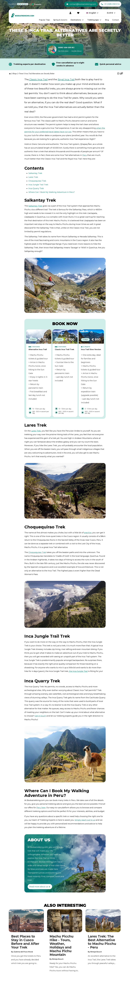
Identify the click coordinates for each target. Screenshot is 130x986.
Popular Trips (44, 20)
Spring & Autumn (60, 20)
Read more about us (39, 887)
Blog (107, 20)
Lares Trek (33, 177)
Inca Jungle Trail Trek (38, 185)
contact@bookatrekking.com (81, 4)
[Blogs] (15, 73)
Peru (84, 155)
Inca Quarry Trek (36, 188)
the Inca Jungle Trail (78, 671)
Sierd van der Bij (66, 48)
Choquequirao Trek (37, 181)
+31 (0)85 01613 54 (110, 4)
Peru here (41, 808)
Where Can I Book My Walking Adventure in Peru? (51, 192)
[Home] (10, 74)
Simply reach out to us (85, 820)
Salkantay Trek (35, 173)
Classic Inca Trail (38, 79)
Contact (115, 20)
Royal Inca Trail (66, 79)
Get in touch (40, 716)
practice (87, 533)
